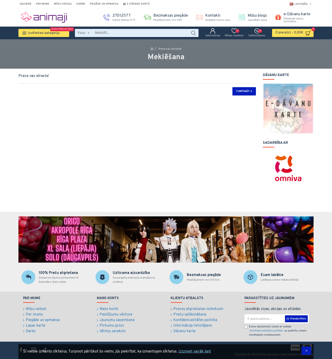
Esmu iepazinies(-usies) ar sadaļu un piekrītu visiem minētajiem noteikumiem (275, 331)
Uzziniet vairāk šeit (194, 351)
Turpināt (243, 91)
